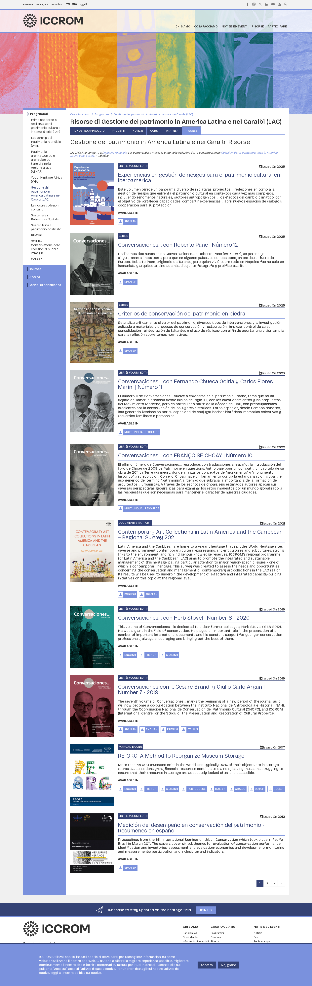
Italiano (71, 4)
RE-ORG (36, 235)
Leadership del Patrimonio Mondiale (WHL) (46, 142)
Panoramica (190, 933)
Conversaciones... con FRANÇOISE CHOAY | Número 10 (185, 455)
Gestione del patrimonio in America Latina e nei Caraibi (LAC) (45, 193)
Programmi (39, 114)
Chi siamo (183, 26)
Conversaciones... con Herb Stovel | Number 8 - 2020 (184, 617)
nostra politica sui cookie (82, 973)
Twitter (260, 4)
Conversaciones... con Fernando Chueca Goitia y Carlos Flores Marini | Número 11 (195, 384)
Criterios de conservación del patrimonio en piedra (181, 313)
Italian (192, 729)
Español (57, 4)
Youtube (273, 4)
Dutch (259, 789)
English (28, 4)
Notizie (138, 130)
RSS (279, 4)
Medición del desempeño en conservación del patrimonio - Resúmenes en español (191, 828)
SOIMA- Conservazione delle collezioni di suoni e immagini (45, 247)
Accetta (207, 965)
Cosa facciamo (206, 26)
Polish (279, 789)
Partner (172, 130)
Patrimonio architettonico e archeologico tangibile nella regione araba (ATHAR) (43, 161)
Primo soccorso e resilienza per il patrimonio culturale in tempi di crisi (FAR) (45, 126)
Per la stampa (262, 941)
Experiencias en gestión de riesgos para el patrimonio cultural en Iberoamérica (199, 177)
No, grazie (228, 965)
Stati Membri (191, 937)
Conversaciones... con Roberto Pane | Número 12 (178, 244)
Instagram (253, 4)
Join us (206, 910)
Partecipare (277, 26)
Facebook (247, 4)
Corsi (154, 130)
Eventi (257, 937)
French (150, 655)
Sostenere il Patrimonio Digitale (45, 217)
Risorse (258, 26)
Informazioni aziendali (196, 941)
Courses (35, 269)
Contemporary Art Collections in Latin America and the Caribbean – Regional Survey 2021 (200, 535)
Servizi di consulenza (45, 285)
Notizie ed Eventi (235, 26)
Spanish (130, 221)
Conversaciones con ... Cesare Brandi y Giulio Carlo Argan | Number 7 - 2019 (191, 689)
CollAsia (36, 259)
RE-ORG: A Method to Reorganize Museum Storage (181, 755)
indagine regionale (115, 152)
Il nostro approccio (89, 130)
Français (42, 4)
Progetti (118, 130)
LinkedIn (266, 4)
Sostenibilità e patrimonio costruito (46, 227)
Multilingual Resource (141, 432)
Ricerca (34, 277)
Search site (285, 3)
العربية (83, 4)
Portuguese (196, 789)
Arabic (240, 789)
